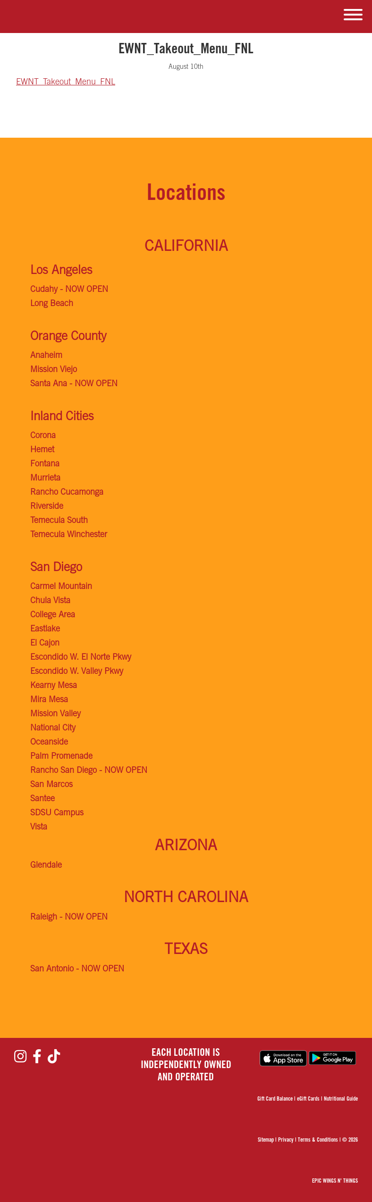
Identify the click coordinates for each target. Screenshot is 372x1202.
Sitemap (266, 1140)
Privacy (286, 1140)
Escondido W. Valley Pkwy (76, 672)
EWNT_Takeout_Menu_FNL (65, 82)
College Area (52, 615)
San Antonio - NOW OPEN (77, 969)
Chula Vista (50, 601)
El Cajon (44, 643)
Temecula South (59, 521)
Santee (42, 799)
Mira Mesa (49, 700)
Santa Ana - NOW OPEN (74, 384)
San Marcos (51, 785)
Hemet (42, 450)
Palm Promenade (61, 757)
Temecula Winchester (68, 535)
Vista (38, 827)
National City (53, 728)
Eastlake (45, 629)
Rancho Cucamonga (66, 493)
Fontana (44, 464)
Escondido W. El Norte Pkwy (80, 658)
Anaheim (46, 356)
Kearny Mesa (53, 686)
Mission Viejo (53, 370)
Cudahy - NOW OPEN (69, 290)
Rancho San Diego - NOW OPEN (88, 771)
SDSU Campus (57, 813)
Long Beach (51, 304)
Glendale (46, 866)
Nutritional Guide (341, 1099)
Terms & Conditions (318, 1140)
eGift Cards (308, 1099)
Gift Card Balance (275, 1099)
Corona (43, 436)
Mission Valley (55, 714)
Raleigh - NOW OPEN (69, 917)
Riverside (46, 507)
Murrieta (45, 478)
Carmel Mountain (61, 587)
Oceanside (49, 742)
